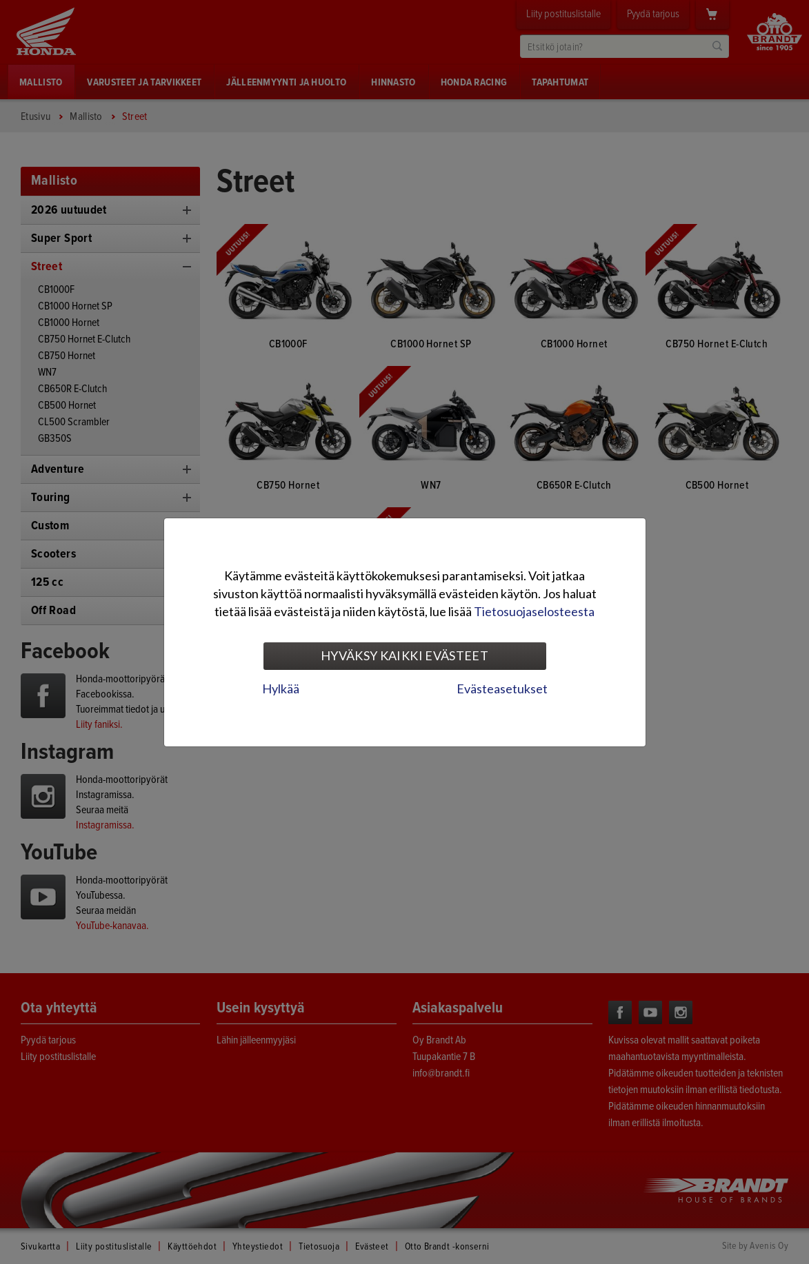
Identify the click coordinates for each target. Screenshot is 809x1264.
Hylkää (280, 688)
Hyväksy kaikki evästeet (404, 655)
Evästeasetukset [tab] (502, 688)
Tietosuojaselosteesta (534, 611)
